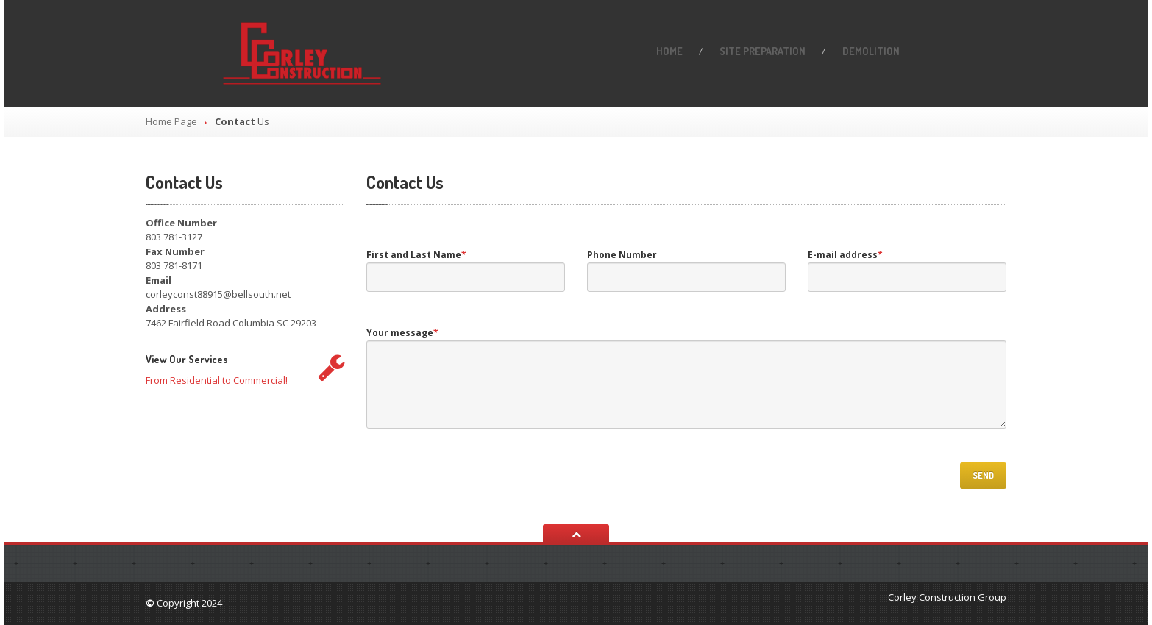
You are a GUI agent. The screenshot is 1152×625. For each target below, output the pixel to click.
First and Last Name (416, 255)
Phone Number (622, 255)
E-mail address (845, 255)
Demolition (871, 51)
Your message (402, 332)
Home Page (171, 121)
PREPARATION (762, 51)
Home (669, 51)
